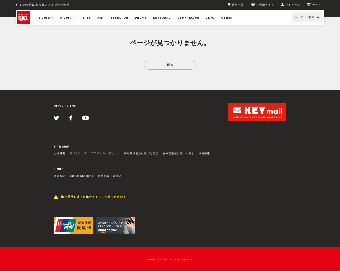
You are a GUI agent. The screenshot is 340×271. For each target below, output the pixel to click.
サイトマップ (78, 153)
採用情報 (204, 153)
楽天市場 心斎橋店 (109, 175)
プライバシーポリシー (105, 153)
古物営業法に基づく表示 (178, 153)
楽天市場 (59, 175)
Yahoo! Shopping (81, 175)
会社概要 (59, 153)
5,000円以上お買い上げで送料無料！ (46, 4)
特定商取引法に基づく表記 (141, 153)
